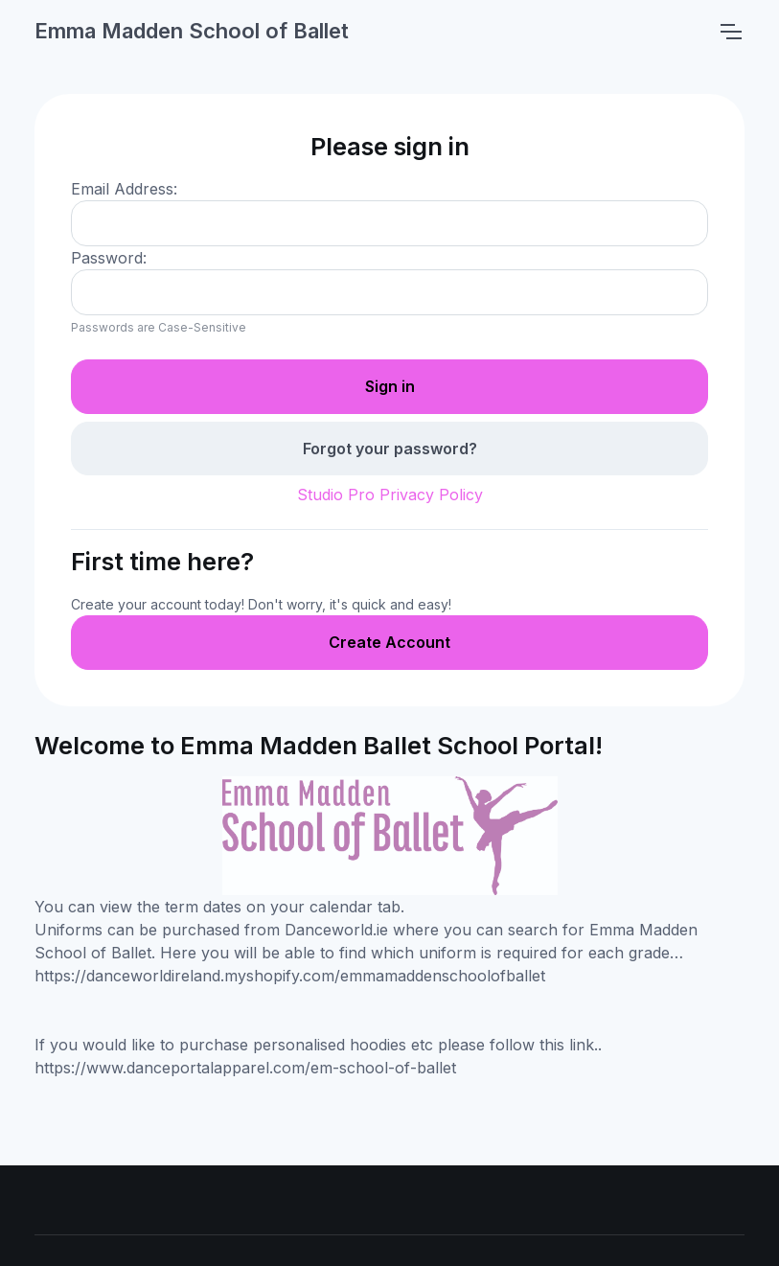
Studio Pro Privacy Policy (390, 494)
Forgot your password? (390, 448)
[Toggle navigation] (730, 31)
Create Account (389, 642)
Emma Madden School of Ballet (191, 30)
